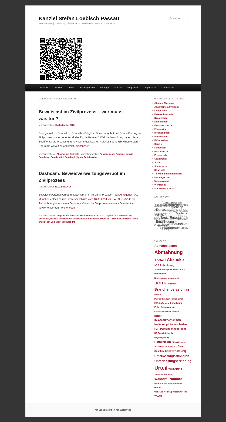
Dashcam (104, 219)
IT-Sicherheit (161, 140)
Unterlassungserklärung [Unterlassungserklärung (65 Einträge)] (173, 361)
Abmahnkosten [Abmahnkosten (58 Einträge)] (165, 246)
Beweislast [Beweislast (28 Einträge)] (160, 273)
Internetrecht (161, 136)
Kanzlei (58, 87)
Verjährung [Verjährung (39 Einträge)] (175, 368)
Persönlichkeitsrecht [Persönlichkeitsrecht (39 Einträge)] (173, 328)
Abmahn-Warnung (164, 103)
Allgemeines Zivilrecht (68, 154)
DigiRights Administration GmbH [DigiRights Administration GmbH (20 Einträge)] (169, 299)
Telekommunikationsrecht (168, 173)
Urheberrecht (161, 181)
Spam (157, 162)
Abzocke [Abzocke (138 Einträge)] (175, 259)
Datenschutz (167, 87)
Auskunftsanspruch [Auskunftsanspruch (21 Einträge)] (163, 269)
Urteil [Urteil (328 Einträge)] (161, 368)
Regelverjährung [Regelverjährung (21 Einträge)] (162, 337)
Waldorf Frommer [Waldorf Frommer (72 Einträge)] (168, 379)
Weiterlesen (84, 145)
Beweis (129, 154)
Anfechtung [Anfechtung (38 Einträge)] (167, 265)
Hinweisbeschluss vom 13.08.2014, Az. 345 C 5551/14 (98, 198)
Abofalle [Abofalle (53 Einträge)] (160, 260)
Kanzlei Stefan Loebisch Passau (79, 18)
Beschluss (44, 219)
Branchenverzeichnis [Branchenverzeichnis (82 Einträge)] (172, 289)
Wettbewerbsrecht (164, 188)
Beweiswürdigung (74, 157)
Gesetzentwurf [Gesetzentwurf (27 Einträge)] (168, 307)
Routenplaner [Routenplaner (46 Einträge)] (163, 341)
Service (118, 87)
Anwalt (71, 87)
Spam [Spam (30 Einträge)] (181, 346)
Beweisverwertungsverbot (86, 219)
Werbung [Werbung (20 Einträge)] (168, 392)
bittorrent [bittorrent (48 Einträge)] (170, 283)
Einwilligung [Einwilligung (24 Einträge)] (176, 303)
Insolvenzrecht (162, 132)
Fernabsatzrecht (163, 125)
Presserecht (160, 155)
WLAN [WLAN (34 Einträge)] (158, 395)
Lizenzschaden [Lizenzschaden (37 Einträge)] (177, 324)
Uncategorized (162, 177)
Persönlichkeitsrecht (121, 219)
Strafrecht (159, 170)
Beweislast (44, 157)
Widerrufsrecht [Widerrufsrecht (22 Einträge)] (180, 392)
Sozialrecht (160, 158)
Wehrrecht (160, 184)
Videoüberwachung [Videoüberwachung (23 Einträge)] (163, 374)
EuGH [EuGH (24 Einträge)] (157, 307)
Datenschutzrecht (89, 215)
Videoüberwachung (65, 222)
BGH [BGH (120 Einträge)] (158, 283)
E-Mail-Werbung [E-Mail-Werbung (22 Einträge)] (162, 303)
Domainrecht (161, 121)
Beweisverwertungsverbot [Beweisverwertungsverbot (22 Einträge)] (166, 278)
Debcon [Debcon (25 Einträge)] (158, 294)
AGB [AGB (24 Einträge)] (156, 265)
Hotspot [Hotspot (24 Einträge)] (158, 316)
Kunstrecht (160, 147)
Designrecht (161, 118)
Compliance (160, 110)
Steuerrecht (160, 166)
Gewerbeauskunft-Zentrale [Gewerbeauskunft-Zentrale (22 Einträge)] (166, 312)
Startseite (44, 87)
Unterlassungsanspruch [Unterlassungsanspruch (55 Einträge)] (171, 356)
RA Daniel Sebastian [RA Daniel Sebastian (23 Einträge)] (164, 333)
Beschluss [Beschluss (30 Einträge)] (179, 269)
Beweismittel (57, 157)
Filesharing (160, 129)
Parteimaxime (91, 157)
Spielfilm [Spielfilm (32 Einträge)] (159, 351)
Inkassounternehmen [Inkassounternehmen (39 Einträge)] (167, 319)
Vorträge (104, 87)
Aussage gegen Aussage (112, 154)
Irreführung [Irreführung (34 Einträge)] (161, 324)
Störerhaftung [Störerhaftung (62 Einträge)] (175, 351)
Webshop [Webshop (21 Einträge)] (158, 392)
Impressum (150, 87)
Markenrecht (161, 151)
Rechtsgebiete (87, 87)
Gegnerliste (133, 87)
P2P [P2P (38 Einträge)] (156, 328)
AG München (125, 215)
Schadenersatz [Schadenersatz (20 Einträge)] (180, 342)
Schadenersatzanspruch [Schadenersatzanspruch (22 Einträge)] (165, 346)
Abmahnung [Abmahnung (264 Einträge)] (168, 252)
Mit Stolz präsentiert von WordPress (113, 410)
